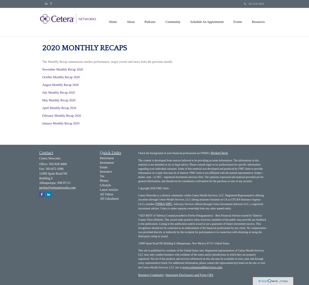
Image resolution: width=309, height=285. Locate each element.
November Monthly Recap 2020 (62, 69)
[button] (131, 22)
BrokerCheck (219, 153)
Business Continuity (151, 275)
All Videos (107, 194)
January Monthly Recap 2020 (60, 123)
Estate (104, 167)
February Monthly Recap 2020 (61, 115)
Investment (107, 162)
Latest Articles (109, 189)
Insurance (106, 171)
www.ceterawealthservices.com (202, 267)
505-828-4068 (254, 3)
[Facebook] (51, 4)
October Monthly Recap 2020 (61, 77)
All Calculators (109, 198)
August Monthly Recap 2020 (60, 85)
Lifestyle (105, 185)
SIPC (169, 204)
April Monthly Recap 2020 (59, 108)
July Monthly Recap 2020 (58, 92)
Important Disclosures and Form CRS (189, 275)
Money (104, 180)
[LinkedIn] (46, 4)
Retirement (107, 158)
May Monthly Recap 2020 (58, 100)
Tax (102, 176)
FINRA (160, 204)
